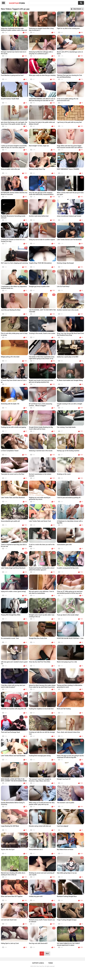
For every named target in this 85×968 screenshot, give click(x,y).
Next (47, 953)
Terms (50, 963)
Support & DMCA (38, 963)
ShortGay (17, 3)
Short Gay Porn (40, 966)
